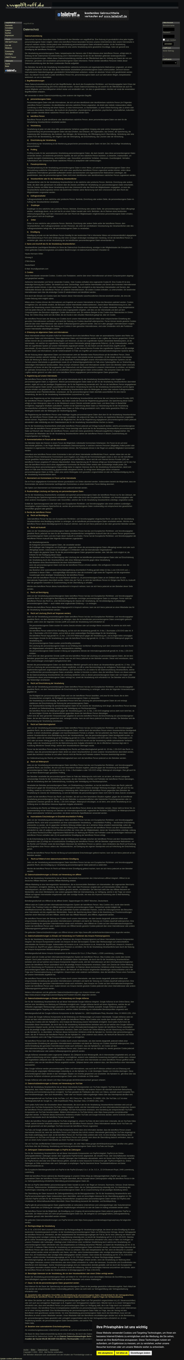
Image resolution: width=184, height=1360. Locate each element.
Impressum (9, 35)
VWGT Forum (10, 57)
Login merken (170, 40)
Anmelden (9, 28)
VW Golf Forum (11, 42)
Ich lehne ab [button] (121, 1353)
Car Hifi (8, 45)
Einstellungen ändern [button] (140, 1353)
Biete (7, 66)
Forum (8, 39)
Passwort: (167, 32)
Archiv (25, 1350)
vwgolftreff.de (28, 24)
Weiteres (8, 48)
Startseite (9, 25)
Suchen (8, 33)
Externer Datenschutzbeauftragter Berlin (75, 1336)
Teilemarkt (9, 61)
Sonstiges (9, 54)
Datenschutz (43, 1350)
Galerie (8, 30)
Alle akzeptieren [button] (105, 1353)
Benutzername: (169, 25)
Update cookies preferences (11, 1359)
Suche (7, 64)
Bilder (33, 1350)
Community (9, 51)
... (163, 56)
